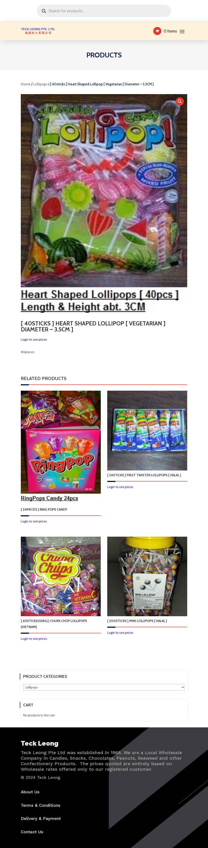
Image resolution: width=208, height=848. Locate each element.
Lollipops (40, 84)
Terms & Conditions (40, 805)
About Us (30, 791)
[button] (180, 101)
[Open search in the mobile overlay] (104, 10)
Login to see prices (34, 339)
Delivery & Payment (41, 818)
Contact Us (32, 831)
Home (26, 84)
